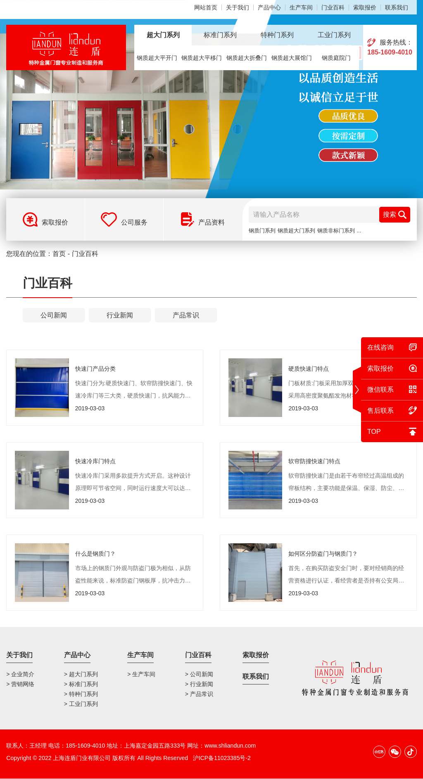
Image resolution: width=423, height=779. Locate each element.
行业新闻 (120, 315)
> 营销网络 (20, 684)
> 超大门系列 (81, 674)
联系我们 (396, 7)
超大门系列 (163, 34)
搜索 (394, 215)
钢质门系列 (262, 230)
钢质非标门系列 (336, 230)
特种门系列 (277, 34)
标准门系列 (220, 34)
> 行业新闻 (199, 684)
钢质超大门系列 (296, 230)
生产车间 (301, 7)
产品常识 (186, 315)
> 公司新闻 (199, 674)
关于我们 (237, 7)
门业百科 (333, 7)
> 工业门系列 (81, 704)
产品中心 (269, 7)
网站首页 (205, 7)
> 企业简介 (20, 674)
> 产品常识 (199, 694)
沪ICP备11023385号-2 (222, 758)
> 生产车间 (141, 674)
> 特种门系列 (81, 694)
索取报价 (364, 7)
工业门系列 (334, 34)
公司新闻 (53, 315)
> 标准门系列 (81, 684)
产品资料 (211, 222)
